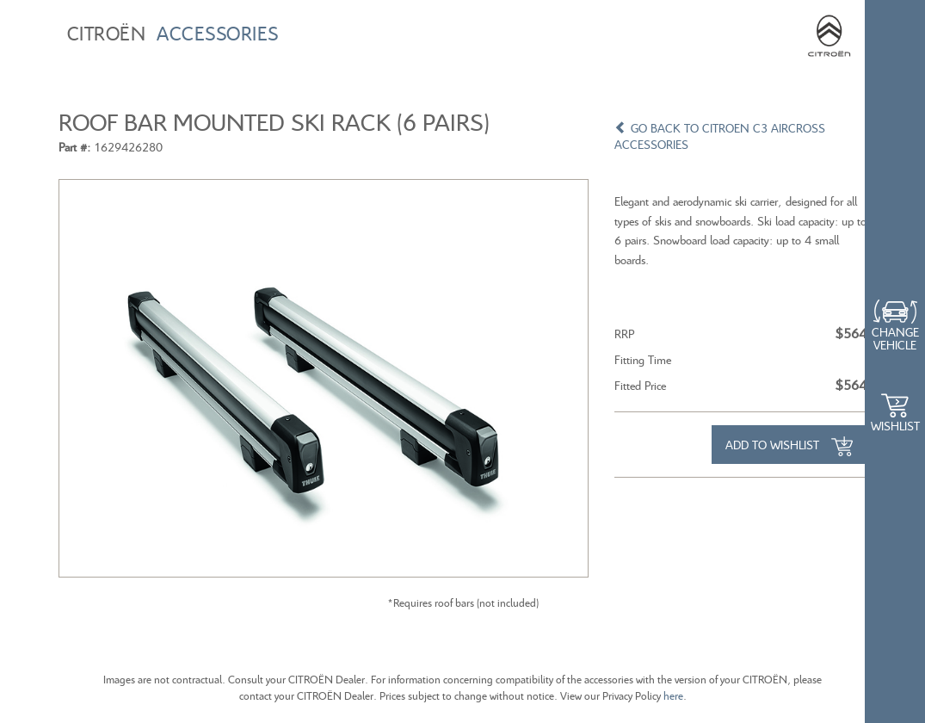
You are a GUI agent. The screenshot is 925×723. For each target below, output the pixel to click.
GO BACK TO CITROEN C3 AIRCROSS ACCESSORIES (719, 136)
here (673, 696)
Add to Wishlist (789, 446)
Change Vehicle (895, 338)
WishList (895, 425)
